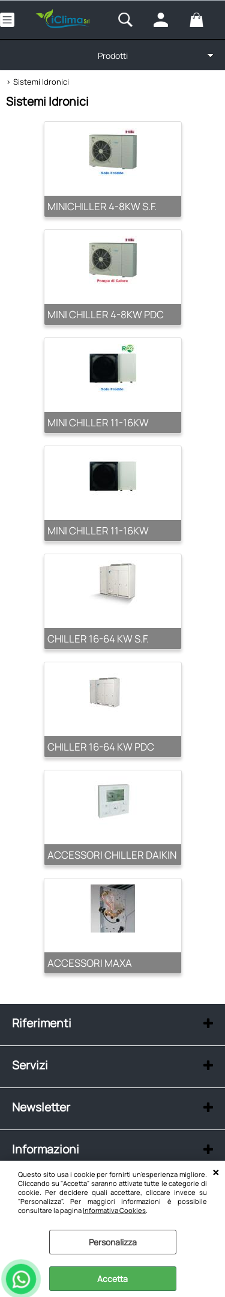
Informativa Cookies (114, 1210)
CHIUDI (215, 1173)
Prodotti (113, 55)
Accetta (112, 1278)
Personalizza (113, 1242)
